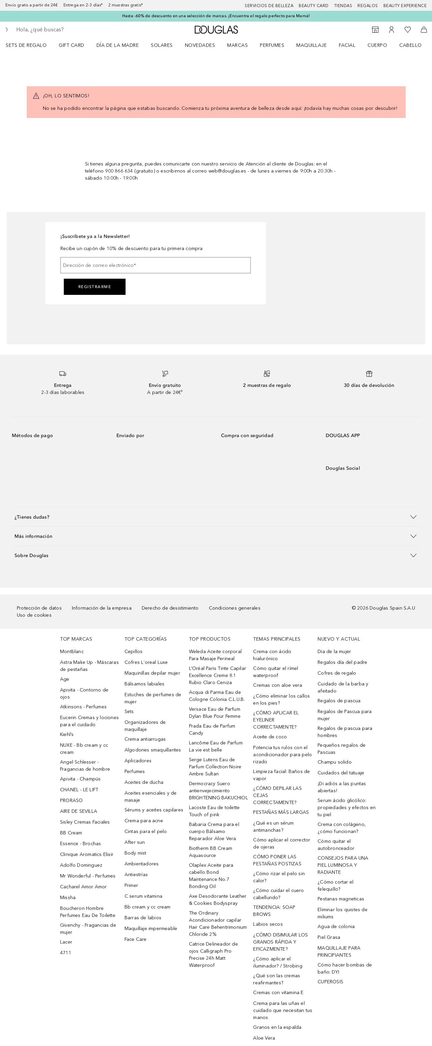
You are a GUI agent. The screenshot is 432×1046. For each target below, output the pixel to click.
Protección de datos (39, 608)
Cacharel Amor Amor (83, 887)
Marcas (237, 45)
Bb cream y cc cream (148, 907)
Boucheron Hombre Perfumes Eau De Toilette (87, 911)
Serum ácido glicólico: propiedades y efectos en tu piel (347, 808)
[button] (216, 516)
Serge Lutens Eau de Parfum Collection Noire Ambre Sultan (215, 767)
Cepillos (134, 651)
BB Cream (71, 833)
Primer (131, 885)
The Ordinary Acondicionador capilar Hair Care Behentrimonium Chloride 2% (218, 923)
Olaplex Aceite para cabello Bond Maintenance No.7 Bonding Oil (211, 875)
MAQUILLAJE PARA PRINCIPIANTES (339, 951)
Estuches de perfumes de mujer (153, 698)
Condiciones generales (235, 608)
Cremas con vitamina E (278, 992)
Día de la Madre (118, 45)
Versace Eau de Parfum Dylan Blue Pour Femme (215, 712)
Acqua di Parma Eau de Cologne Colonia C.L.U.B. (217, 695)
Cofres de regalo (337, 673)
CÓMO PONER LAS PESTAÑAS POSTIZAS (277, 860)
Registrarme (94, 286)
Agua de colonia (336, 926)
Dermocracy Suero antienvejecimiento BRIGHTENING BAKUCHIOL (218, 791)
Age (65, 679)
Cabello (410, 45)
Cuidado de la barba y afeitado (343, 687)
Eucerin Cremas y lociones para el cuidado (89, 721)
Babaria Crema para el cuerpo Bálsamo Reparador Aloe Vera (214, 831)
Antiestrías (136, 875)
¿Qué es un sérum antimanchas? (273, 826)
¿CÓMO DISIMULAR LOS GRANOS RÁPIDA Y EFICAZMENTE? (280, 942)
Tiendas (343, 5)
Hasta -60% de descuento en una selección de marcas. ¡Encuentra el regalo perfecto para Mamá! (216, 15)
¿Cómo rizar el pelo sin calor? (279, 877)
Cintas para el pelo (146, 831)
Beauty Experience (405, 5)
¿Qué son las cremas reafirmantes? (276, 979)
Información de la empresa (102, 608)
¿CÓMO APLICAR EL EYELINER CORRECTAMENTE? (276, 720)
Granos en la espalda (277, 1027)
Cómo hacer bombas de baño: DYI (345, 968)
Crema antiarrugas (145, 739)
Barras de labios (143, 918)
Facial (347, 45)
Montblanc (72, 651)
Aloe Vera (264, 1038)
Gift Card (71, 45)
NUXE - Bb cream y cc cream (84, 748)
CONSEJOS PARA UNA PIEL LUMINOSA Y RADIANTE (343, 865)
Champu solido (335, 762)
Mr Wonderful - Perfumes (88, 876)
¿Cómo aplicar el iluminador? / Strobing (277, 962)
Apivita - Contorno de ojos (84, 693)
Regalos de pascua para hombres (345, 732)
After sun (135, 842)
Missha (68, 897)
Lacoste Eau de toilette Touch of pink (214, 811)
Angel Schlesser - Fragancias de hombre (85, 765)
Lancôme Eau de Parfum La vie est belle (216, 746)
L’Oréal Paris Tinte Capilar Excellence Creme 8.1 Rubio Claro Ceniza (217, 675)
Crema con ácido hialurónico (272, 655)
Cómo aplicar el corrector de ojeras (281, 843)
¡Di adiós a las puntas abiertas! (342, 787)
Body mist (135, 853)
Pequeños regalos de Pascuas (342, 748)
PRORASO (71, 800)
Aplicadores (138, 761)
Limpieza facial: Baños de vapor (281, 775)
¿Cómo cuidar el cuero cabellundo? (278, 894)
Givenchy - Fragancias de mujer (88, 928)
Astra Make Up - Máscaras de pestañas (89, 665)
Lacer (66, 942)
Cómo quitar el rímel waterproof (275, 672)
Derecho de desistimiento (170, 608)
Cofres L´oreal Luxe (146, 662)
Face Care (136, 939)
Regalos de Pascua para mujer (345, 715)
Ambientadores (142, 864)
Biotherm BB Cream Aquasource (210, 851)
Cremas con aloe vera (277, 685)
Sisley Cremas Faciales (85, 822)
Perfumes (272, 45)
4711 (65, 953)
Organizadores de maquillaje (145, 725)
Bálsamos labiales (144, 684)
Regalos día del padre (342, 662)
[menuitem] (30, 45)
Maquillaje (311, 45)
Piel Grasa (329, 937)
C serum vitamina (143, 896)
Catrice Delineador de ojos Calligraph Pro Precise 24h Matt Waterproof (213, 954)
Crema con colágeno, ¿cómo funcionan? (342, 828)
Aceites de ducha (144, 782)
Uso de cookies (34, 615)
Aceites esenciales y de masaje (151, 796)
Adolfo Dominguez (81, 865)
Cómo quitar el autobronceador (336, 844)
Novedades (200, 45)
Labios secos (267, 924)
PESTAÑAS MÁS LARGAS (281, 812)
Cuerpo (377, 45)
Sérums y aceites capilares (154, 810)
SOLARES (162, 45)
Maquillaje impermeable (151, 928)
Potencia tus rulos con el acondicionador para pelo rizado (282, 755)
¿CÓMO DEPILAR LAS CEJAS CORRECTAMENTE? (277, 795)
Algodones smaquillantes (153, 750)
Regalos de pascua (339, 701)
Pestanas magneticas (341, 899)
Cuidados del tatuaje (341, 773)
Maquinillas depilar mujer (152, 673)
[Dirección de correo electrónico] (155, 265)
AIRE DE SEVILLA (78, 811)
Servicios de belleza (269, 5)
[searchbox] (66, 29)
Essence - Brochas (80, 844)
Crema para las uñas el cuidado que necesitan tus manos (282, 1010)
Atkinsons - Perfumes (83, 707)
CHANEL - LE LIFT (79, 790)
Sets (129, 711)
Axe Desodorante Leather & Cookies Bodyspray (218, 899)
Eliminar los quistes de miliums (343, 913)
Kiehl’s (67, 734)
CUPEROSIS (330, 982)
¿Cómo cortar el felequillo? (335, 885)
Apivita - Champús (80, 779)
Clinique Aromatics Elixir (86, 854)
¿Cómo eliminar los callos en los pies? (281, 699)
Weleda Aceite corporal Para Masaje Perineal (215, 655)
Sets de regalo (26, 45)
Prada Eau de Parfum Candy (212, 729)
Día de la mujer (334, 651)
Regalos (367, 5)
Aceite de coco (270, 737)
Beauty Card (314, 5)
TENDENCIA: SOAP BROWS (274, 910)
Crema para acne (144, 821)
